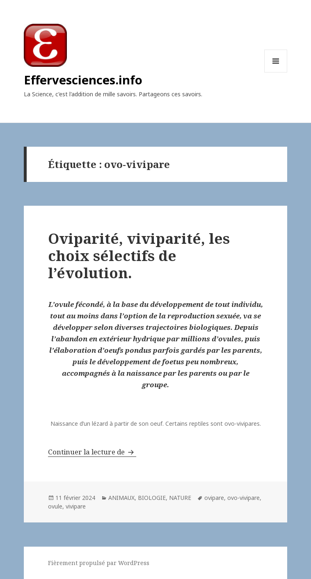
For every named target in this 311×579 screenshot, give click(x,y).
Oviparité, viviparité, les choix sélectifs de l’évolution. (139, 255)
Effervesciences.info (83, 80)
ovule (55, 506)
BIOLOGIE (152, 498)
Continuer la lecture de (92, 451)
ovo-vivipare (243, 498)
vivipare (76, 506)
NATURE (180, 498)
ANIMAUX (121, 498)
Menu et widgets (276, 72)
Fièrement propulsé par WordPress (98, 563)
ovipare (214, 498)
